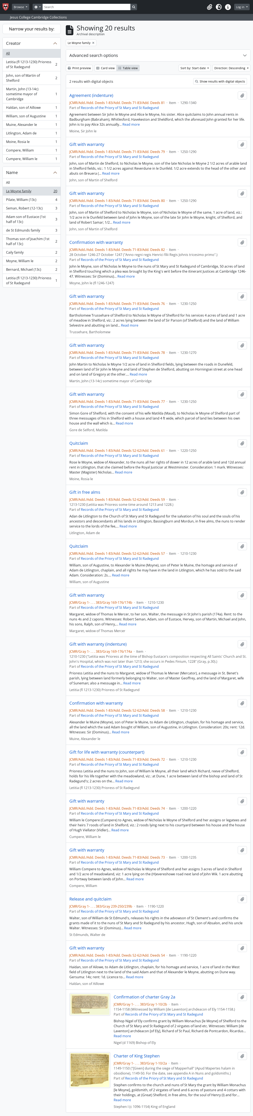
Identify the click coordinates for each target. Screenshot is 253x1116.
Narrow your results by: (31, 29)
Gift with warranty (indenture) (98, 644)
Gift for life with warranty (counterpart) (106, 752)
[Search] (86, 7)
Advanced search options (93, 55)
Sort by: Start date (194, 68)
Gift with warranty (86, 144)
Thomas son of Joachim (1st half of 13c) (31, 241)
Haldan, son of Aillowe (31, 108)
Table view (128, 68)
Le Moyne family (31, 192)
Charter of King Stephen (137, 1055)
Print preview (79, 68)
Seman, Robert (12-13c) (31, 209)
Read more (131, 124)
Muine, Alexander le (31, 125)
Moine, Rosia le (31, 142)
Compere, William (31, 151)
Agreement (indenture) (91, 95)
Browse (19, 7)
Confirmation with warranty (96, 242)
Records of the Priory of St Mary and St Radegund (120, 107)
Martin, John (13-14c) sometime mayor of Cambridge (31, 94)
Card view (105, 68)
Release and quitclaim (90, 899)
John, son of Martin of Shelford (31, 78)
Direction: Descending (230, 68)
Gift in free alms (84, 492)
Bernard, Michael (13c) (31, 270)
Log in (240, 7)
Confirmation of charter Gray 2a (144, 997)
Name (12, 172)
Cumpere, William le (31, 159)
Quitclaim (78, 443)
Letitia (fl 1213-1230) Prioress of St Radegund (31, 64)
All (8, 53)
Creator (13, 43)
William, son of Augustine (31, 117)
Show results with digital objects (220, 81)
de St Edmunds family (31, 231)
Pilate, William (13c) (31, 200)
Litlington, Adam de (31, 134)
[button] (209, 7)
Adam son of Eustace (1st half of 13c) (31, 219)
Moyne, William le (31, 261)
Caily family (31, 253)
